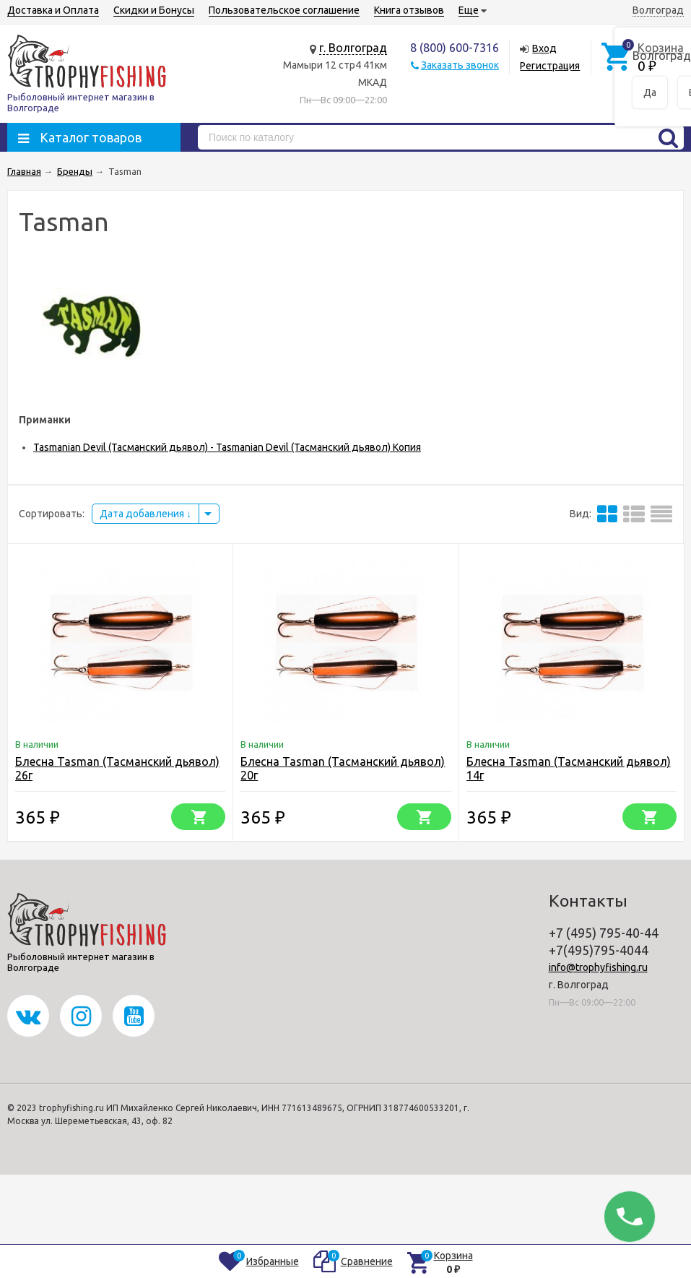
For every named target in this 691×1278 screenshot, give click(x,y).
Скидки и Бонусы (153, 10)
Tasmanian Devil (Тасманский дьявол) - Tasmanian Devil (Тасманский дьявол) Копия (227, 447)
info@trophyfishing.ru (598, 967)
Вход (544, 48)
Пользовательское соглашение (284, 10)
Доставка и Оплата (53, 10)
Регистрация (550, 66)
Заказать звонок (460, 65)
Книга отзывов (409, 10)
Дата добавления (145, 513)
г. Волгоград (353, 47)
